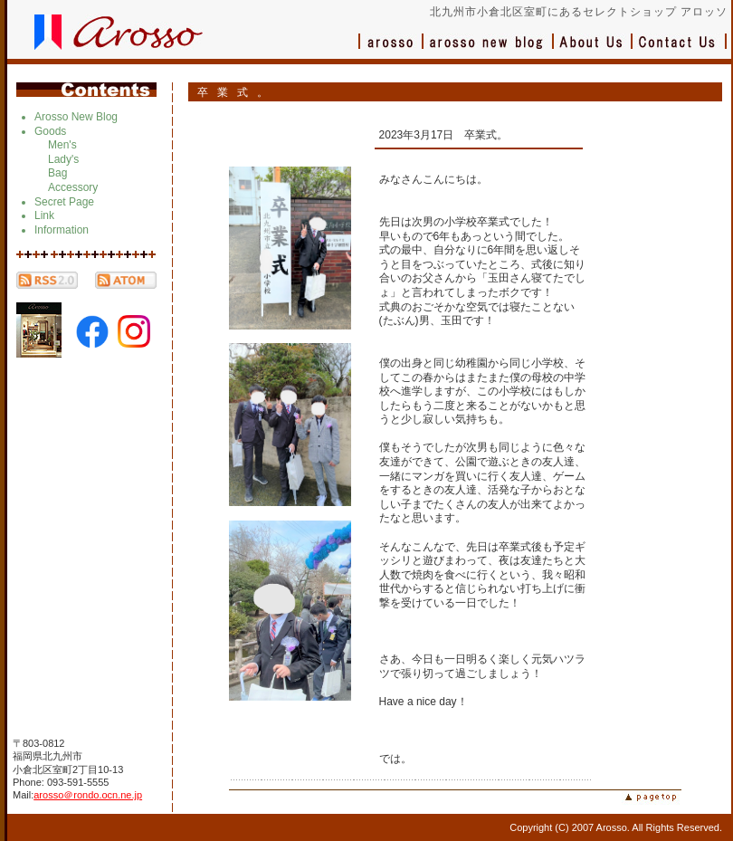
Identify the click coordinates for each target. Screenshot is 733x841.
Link (44, 215)
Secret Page (64, 202)
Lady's (63, 159)
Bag (57, 173)
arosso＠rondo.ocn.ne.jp (87, 794)
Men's (62, 145)
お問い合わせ (680, 50)
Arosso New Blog (76, 116)
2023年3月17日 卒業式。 (444, 135)
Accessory (73, 187)
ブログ (489, 50)
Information (61, 230)
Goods (50, 131)
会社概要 (593, 50)
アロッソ (391, 50)
